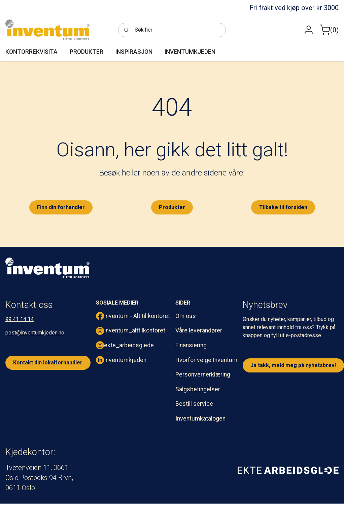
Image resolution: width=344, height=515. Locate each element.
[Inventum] (47, 30)
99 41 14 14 (19, 319)
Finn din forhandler (61, 207)
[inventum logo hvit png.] (47, 268)
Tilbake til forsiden (283, 207)
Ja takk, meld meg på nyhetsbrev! (293, 365)
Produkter (172, 207)
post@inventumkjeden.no (34, 332)
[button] (309, 30)
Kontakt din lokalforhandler (47, 362)
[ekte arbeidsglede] (288, 470)
